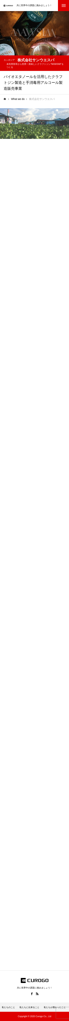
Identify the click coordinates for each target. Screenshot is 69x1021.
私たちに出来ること (29, 1007)
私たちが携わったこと (55, 1007)
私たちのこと (8, 1007)
